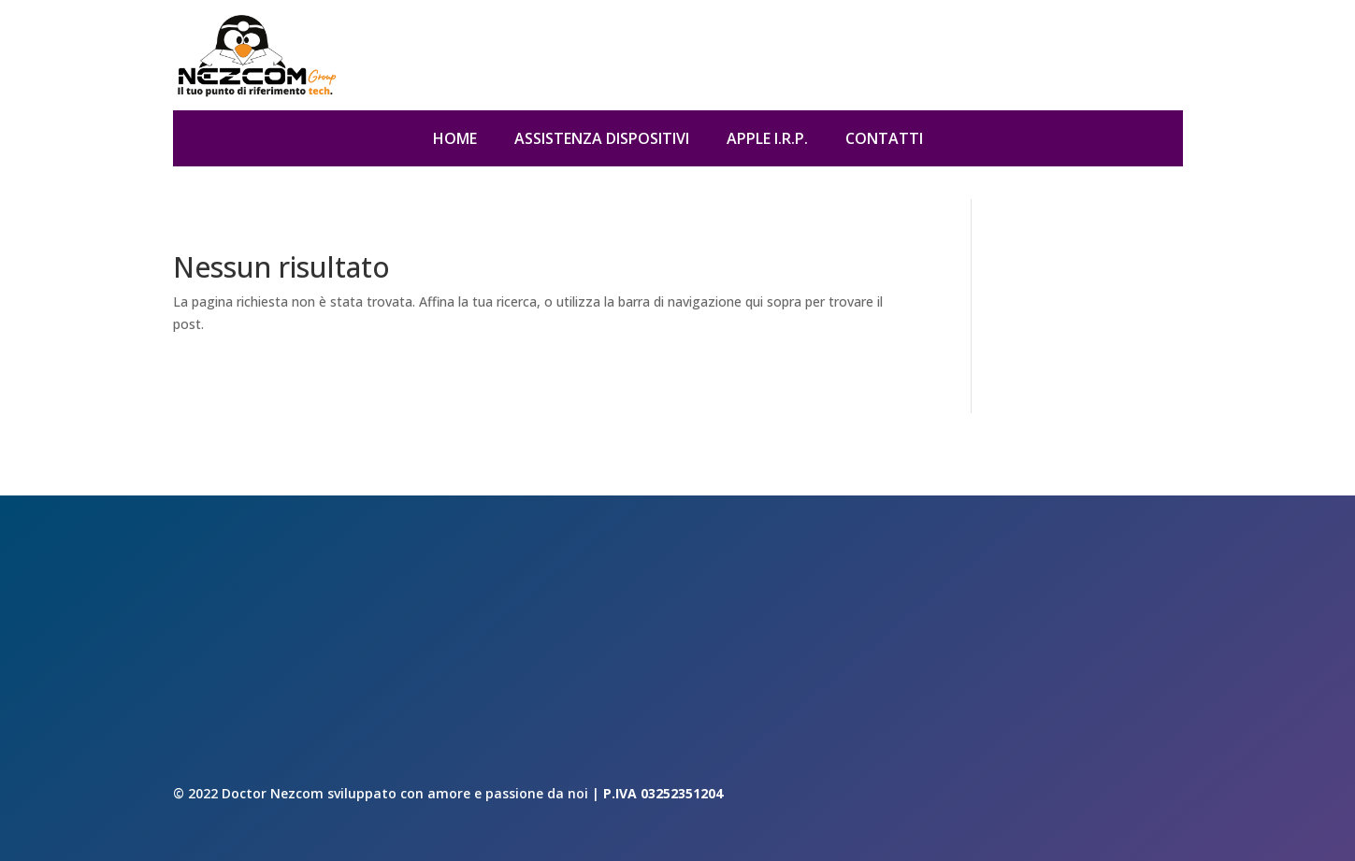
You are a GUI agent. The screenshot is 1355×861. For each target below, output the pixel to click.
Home (455, 140)
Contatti (884, 140)
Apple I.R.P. (767, 140)
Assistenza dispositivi (601, 140)
